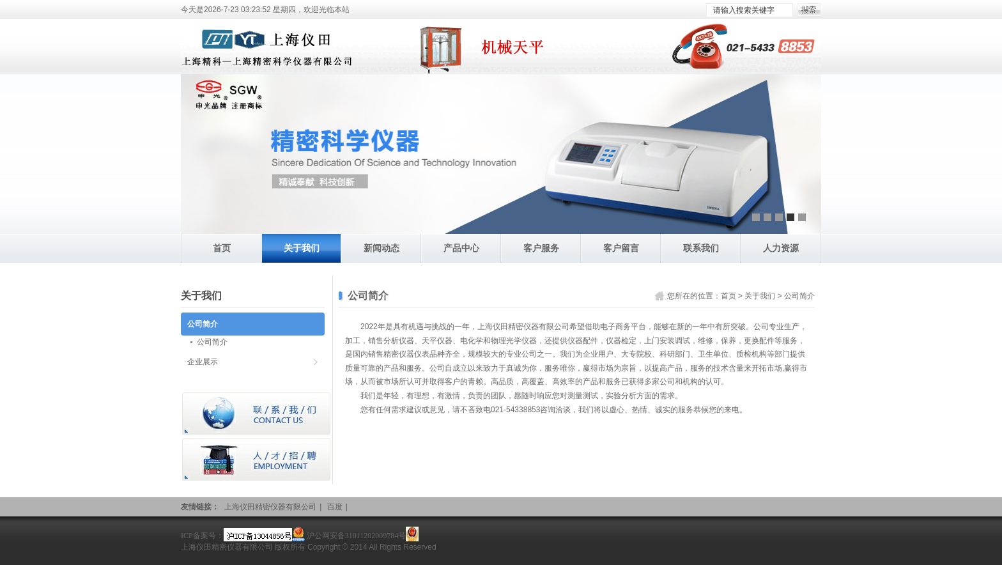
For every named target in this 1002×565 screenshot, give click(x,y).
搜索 (809, 10)
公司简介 (799, 295)
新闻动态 (381, 248)
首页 (222, 248)
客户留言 (621, 248)
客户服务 (541, 248)
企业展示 (202, 361)
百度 (335, 506)
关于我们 (302, 248)
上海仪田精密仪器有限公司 (270, 506)
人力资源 (781, 248)
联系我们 (701, 248)
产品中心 (461, 248)
